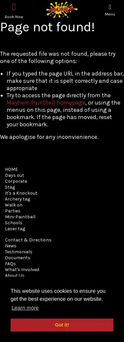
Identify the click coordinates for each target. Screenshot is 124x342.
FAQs (10, 263)
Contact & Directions (28, 240)
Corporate (16, 181)
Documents (17, 258)
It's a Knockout (21, 193)
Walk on (13, 205)
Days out (14, 175)
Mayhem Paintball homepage (46, 102)
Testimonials (18, 252)
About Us (14, 275)
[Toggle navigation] (110, 10)
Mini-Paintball (20, 217)
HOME (11, 169)
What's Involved (22, 269)
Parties (13, 211)
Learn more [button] (25, 308)
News (11, 246)
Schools (13, 223)
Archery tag (17, 199)
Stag (10, 187)
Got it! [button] (62, 324)
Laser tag (15, 229)
